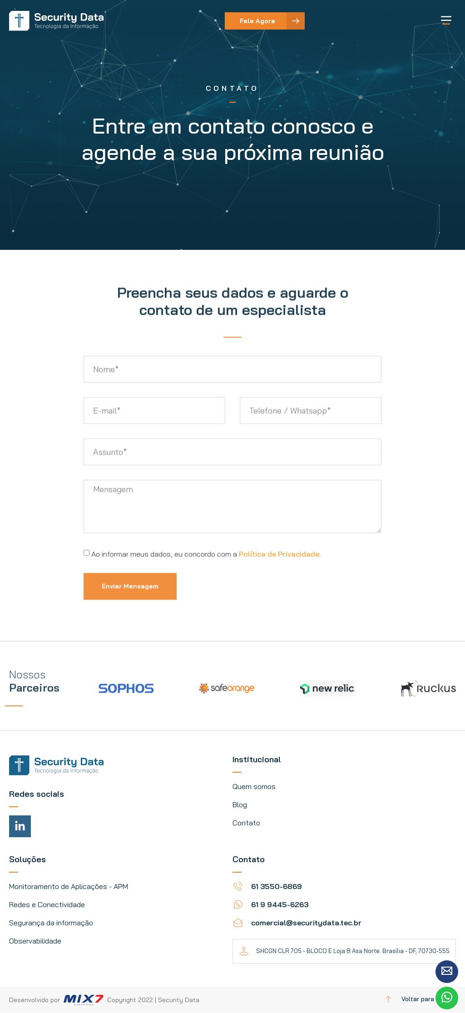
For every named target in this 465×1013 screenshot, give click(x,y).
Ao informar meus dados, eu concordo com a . (206, 576)
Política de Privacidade (279, 576)
